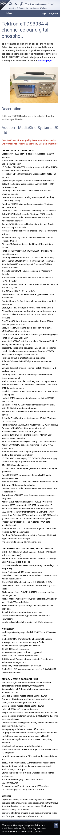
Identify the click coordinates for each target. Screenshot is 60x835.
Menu (9, 13)
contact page (45, 60)
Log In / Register (49, 13)
